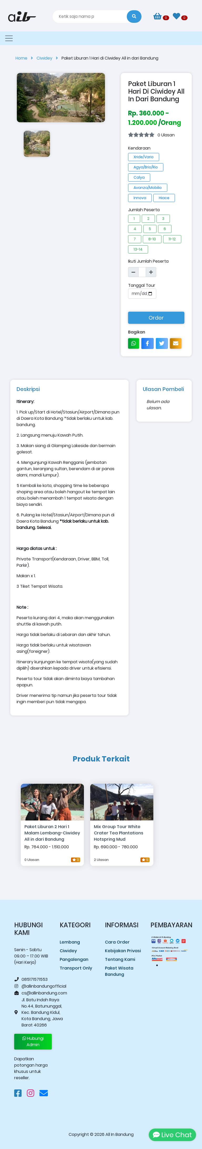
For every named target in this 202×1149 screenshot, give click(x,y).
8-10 (152, 239)
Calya (139, 177)
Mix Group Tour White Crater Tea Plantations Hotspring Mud (118, 833)
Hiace (164, 197)
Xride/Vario (144, 157)
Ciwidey (49, 58)
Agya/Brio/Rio (146, 167)
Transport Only (76, 968)
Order (156, 317)
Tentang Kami (120, 959)
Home (26, 58)
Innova (140, 197)
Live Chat (170, 1135)
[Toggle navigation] (9, 38)
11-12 (172, 239)
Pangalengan (74, 959)
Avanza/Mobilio (148, 187)
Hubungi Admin (33, 1041)
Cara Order (117, 942)
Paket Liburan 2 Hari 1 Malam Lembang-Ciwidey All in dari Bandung (52, 833)
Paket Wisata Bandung (119, 971)
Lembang (70, 942)
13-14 (138, 249)
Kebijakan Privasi (123, 951)
